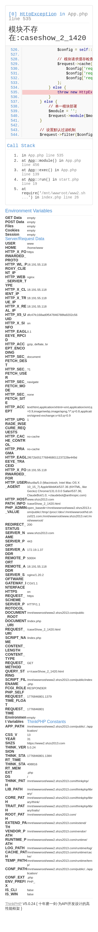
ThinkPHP (13, 904)
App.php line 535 (45, 155)
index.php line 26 (60, 197)
